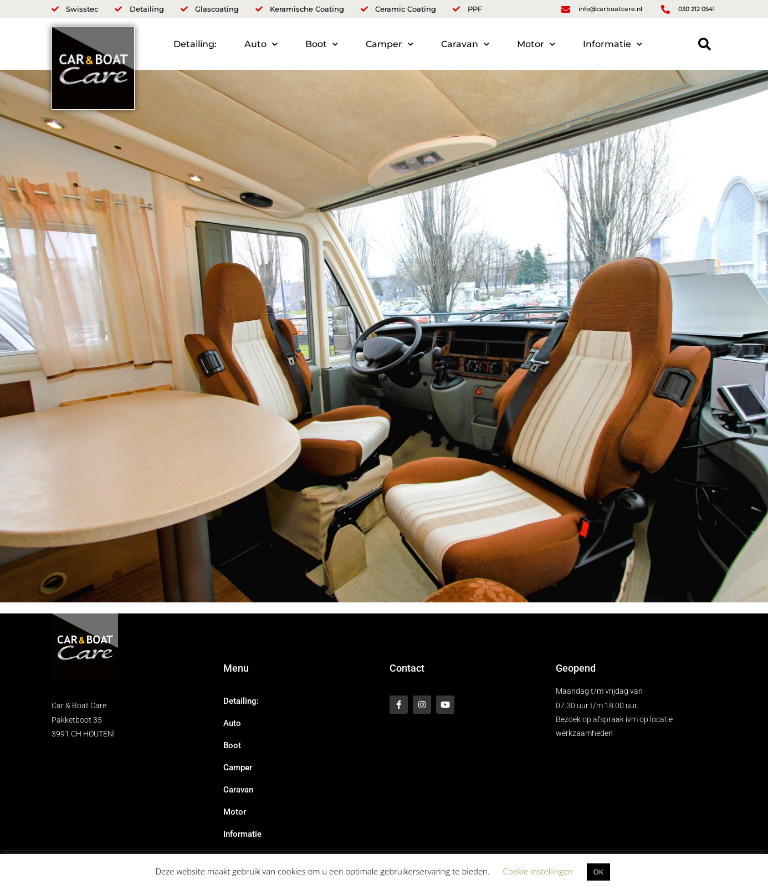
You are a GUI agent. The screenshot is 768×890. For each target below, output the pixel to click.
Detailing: (195, 44)
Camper (389, 44)
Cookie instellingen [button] (537, 871)
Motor (536, 44)
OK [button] (598, 872)
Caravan (465, 44)
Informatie (612, 44)
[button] (704, 44)
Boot (321, 44)
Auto (261, 44)
